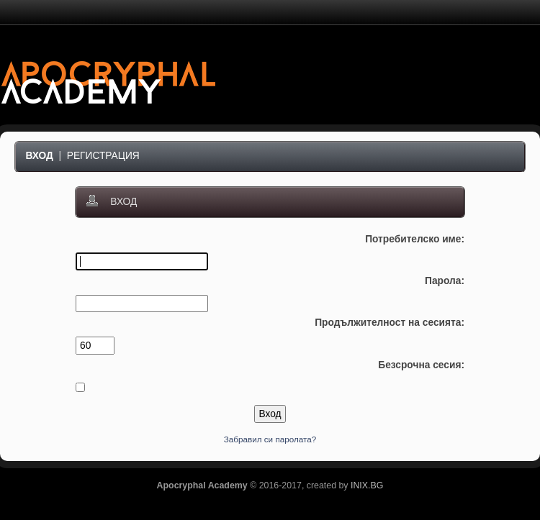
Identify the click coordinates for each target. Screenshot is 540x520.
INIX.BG (367, 485)
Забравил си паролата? (270, 439)
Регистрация (103, 155)
